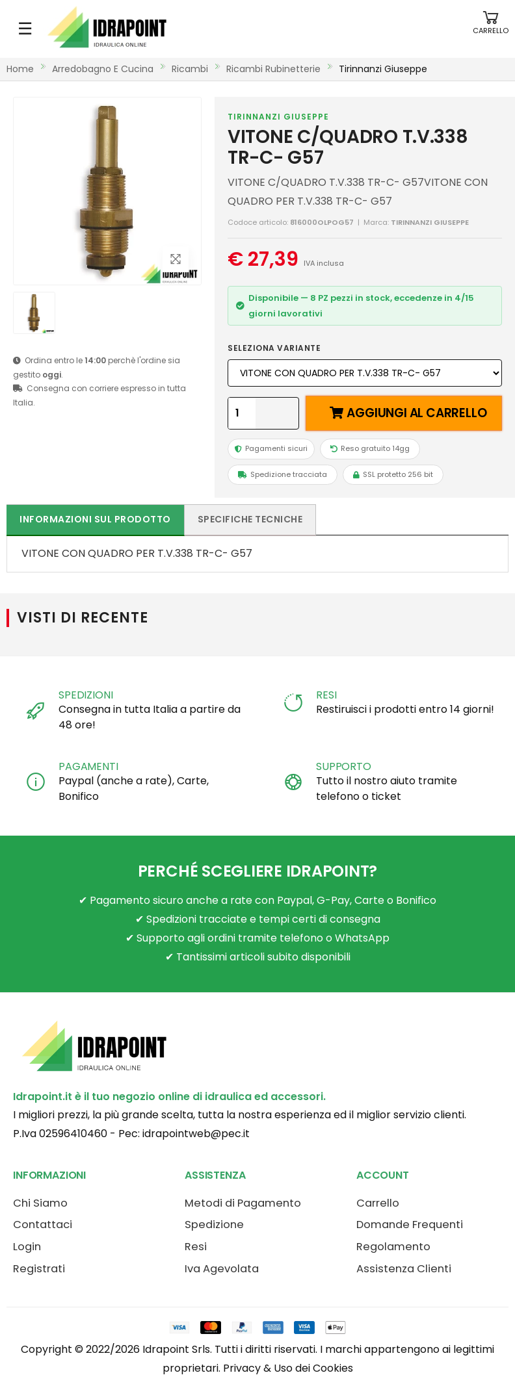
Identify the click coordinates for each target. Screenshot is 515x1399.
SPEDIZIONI (85, 694)
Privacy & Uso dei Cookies (288, 1368)
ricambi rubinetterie (273, 68)
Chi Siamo (40, 1203)
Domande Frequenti (409, 1224)
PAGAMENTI (88, 766)
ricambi (190, 68)
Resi (196, 1246)
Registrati (39, 1268)
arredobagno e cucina (102, 68)
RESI (326, 694)
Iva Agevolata (222, 1268)
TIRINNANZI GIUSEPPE (278, 116)
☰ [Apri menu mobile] (25, 28)
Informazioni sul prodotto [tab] (95, 519)
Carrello (377, 1203)
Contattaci (42, 1224)
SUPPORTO (343, 766)
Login (27, 1246)
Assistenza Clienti (403, 1268)
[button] (490, 29)
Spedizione (214, 1224)
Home (20, 68)
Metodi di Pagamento (243, 1203)
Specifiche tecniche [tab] (250, 519)
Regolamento (393, 1246)
